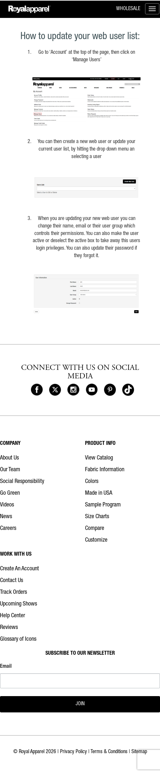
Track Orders (13, 592)
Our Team (10, 470)
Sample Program (103, 505)
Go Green (10, 493)
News (6, 517)
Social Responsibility (22, 482)
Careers (8, 529)
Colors (91, 482)
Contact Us (11, 581)
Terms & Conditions (109, 752)
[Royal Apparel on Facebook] (37, 390)
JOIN (80, 704)
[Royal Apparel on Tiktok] (128, 390)
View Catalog (99, 458)
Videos (7, 505)
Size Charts (97, 517)
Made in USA (98, 493)
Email (6, 666)
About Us (9, 458)
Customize (96, 540)
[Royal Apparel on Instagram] (73, 390)
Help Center (12, 616)
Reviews (9, 628)
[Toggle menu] (152, 8)
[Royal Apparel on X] (55, 390)
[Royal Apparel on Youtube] (92, 390)
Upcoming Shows (18, 604)
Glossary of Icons (18, 639)
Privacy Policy (73, 752)
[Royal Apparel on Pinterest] (110, 390)
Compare (94, 529)
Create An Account (19, 569)
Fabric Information (104, 470)
